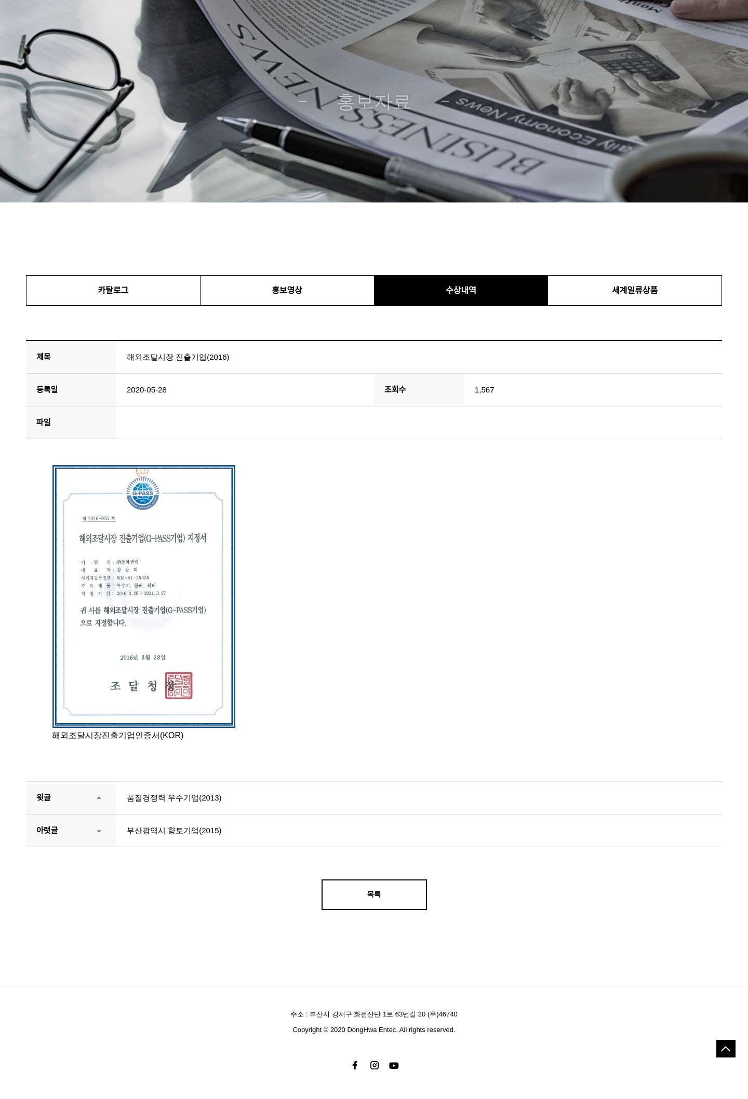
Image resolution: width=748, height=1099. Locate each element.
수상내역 (461, 290)
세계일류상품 (635, 290)
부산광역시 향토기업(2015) (174, 830)
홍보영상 (287, 290)
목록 (374, 894)
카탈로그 (113, 290)
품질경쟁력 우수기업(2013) (174, 797)
